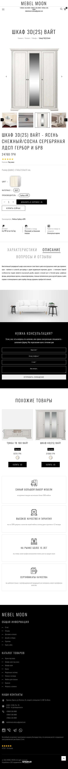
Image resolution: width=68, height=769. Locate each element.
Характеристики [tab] (22, 249)
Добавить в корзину (31, 202)
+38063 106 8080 (36, 8)
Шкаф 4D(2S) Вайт (50, 443)
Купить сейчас (13, 208)
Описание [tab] (51, 249)
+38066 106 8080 (11, 718)
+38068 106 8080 (25, 8)
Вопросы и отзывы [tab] (34, 256)
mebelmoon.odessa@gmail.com (34, 11)
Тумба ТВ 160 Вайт (17, 443)
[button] (65, 9)
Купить (17, 464)
